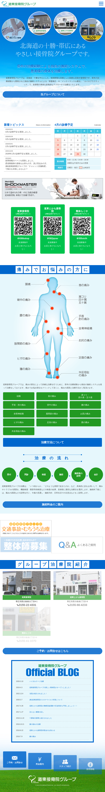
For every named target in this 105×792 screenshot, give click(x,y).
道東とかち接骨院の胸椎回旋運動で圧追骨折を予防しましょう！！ (53, 706)
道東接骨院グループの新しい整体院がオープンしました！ (50, 687)
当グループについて (52, 98)
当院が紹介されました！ (38, 694)
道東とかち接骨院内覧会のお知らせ (42, 730)
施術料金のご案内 (52, 508)
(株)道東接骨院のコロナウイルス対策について (45, 700)
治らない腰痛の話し (36, 712)
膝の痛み (32, 736)
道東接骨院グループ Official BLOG (52, 670)
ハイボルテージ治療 (36, 681)
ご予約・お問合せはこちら (52, 655)
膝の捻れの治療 (35, 724)
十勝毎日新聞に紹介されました (40, 718)
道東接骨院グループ (19, 4)
